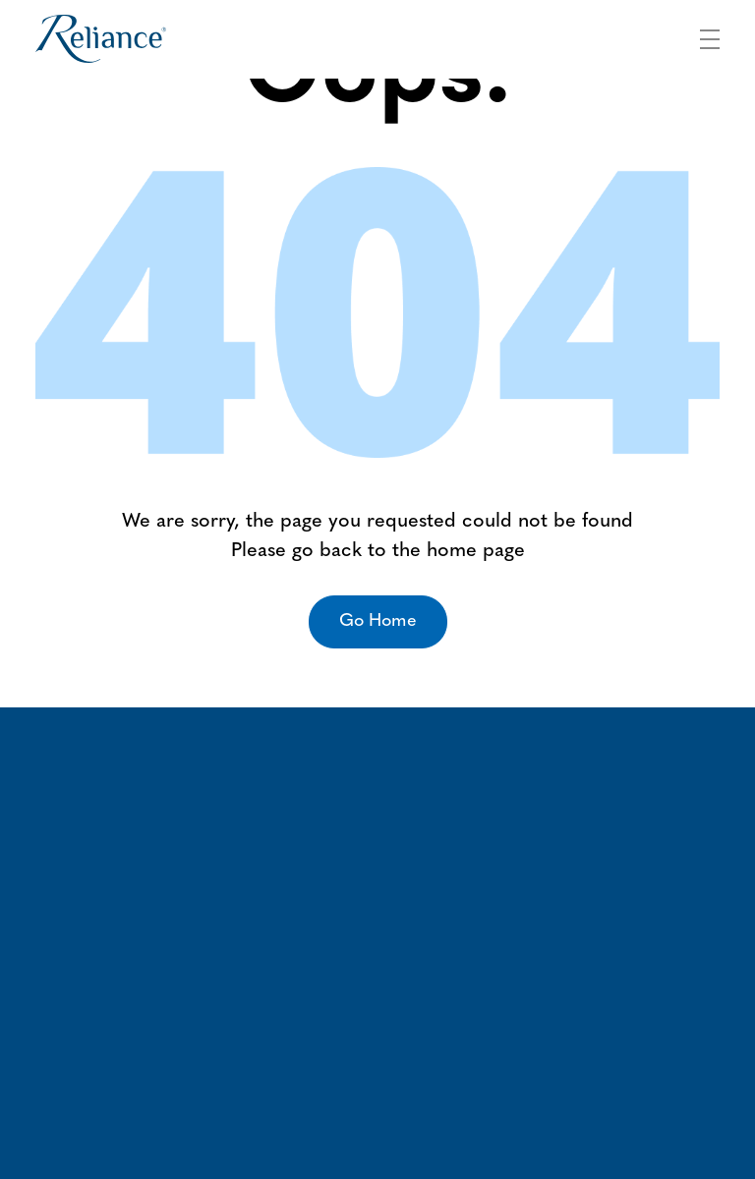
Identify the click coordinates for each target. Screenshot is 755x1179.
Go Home (378, 621)
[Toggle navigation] (710, 36)
